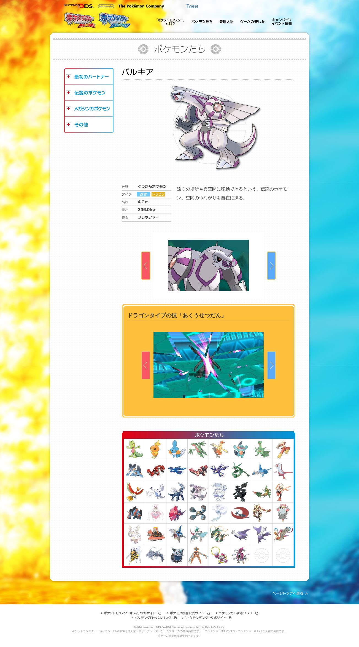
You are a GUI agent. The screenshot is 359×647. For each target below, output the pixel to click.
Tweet (192, 6)
